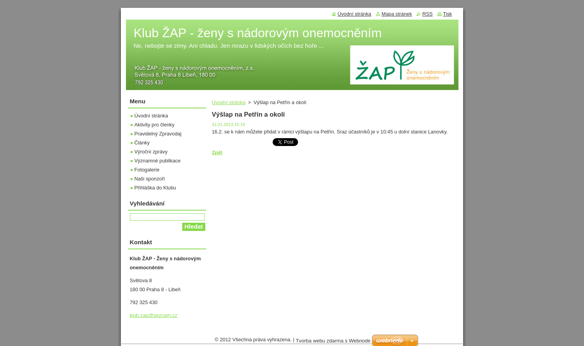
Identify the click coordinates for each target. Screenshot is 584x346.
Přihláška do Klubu (155, 188)
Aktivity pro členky (154, 125)
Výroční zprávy (151, 152)
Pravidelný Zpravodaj (158, 134)
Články (142, 143)
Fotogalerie (147, 170)
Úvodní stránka (229, 102)
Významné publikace (158, 161)
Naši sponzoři (150, 179)
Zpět (217, 152)
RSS (427, 14)
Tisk (447, 14)
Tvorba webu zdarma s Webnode (333, 343)
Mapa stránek (397, 14)
